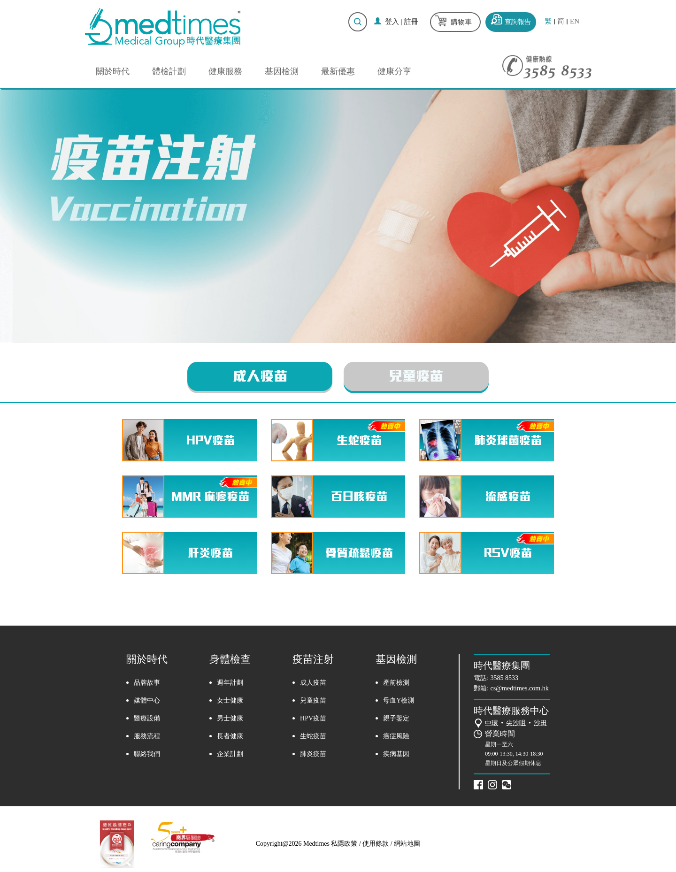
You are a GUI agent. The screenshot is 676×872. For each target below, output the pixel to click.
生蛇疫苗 (313, 736)
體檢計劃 (169, 71)
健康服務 (225, 71)
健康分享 (394, 71)
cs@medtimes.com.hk (520, 688)
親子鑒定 (396, 718)
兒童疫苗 (419, 376)
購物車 (461, 22)
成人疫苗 (257, 376)
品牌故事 (147, 683)
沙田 (540, 723)
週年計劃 (230, 683)
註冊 (411, 21)
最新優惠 (338, 71)
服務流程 (147, 736)
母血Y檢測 (398, 700)
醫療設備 (147, 718)
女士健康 (230, 700)
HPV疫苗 (313, 718)
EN (574, 21)
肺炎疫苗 (313, 754)
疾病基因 (396, 754)
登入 (392, 21)
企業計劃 (230, 754)
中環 (491, 723)
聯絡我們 (147, 754)
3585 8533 (505, 677)
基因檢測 (282, 71)
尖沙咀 (516, 723)
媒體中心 (147, 700)
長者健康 (230, 736)
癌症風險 (396, 736)
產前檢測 (396, 683)
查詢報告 (518, 21)
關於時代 (113, 71)
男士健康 (230, 718)
